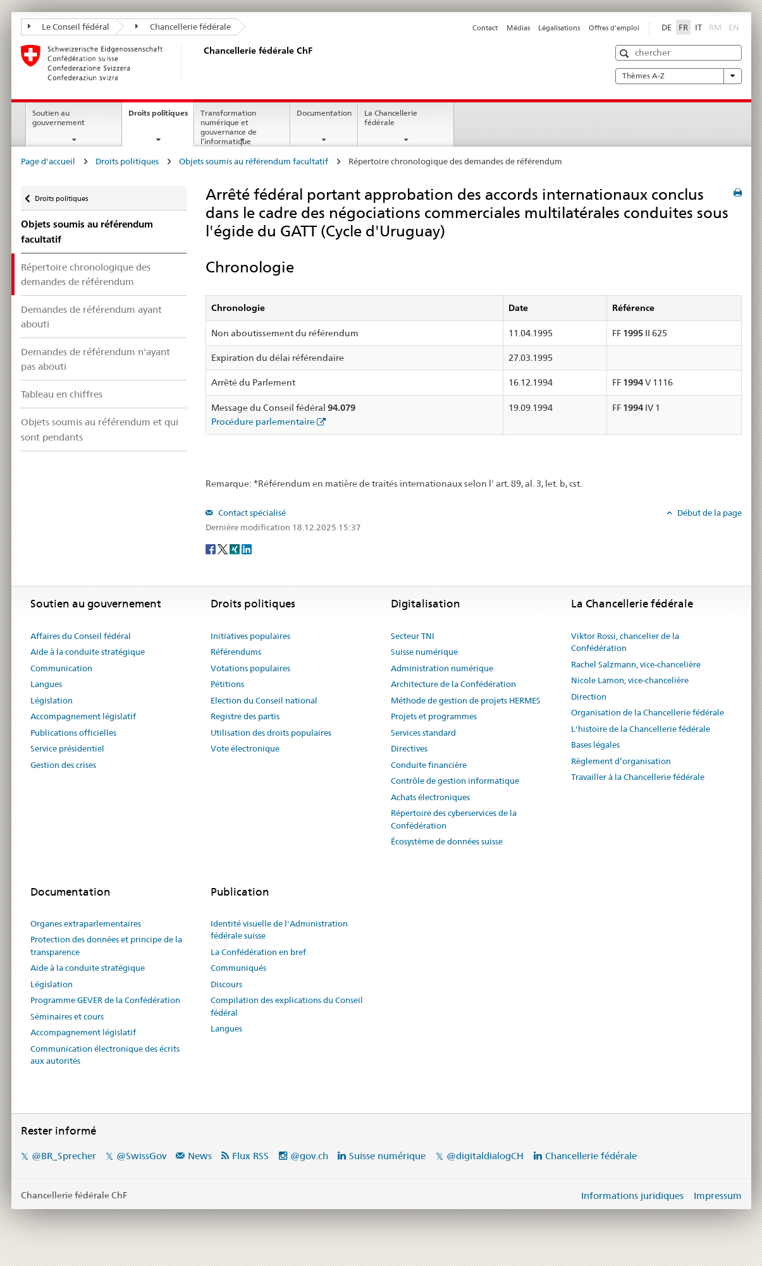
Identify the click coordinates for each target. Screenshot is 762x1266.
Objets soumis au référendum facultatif (253, 161)
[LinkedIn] (247, 548)
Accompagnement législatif (83, 716)
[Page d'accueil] (201, 62)
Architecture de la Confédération (453, 684)
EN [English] (733, 27)
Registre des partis (245, 716)
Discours (226, 984)
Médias (518, 27)
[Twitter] (224, 548)
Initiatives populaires (250, 636)
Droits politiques (161, 116)
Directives (409, 748)
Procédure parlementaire (263, 422)
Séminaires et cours (67, 1016)
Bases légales (595, 745)
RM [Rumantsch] (715, 27)
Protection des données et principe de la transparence (106, 945)
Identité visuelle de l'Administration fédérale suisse (279, 929)
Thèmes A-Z (678, 76)
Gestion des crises (63, 765)
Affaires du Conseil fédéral (80, 636)
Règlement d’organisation (621, 761)
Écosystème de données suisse (447, 841)
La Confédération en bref (258, 952)
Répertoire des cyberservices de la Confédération (454, 819)
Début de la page (708, 513)
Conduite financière (429, 765)
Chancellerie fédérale (183, 26)
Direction (588, 696)
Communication (61, 668)
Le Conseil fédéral (69, 26)
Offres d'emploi (614, 27)
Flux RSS (250, 1156)
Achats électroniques (430, 797)
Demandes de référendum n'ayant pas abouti (95, 359)
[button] (625, 53)
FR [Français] (683, 27)
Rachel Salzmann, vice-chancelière (636, 664)
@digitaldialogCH (485, 1156)
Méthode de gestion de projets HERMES (466, 700)
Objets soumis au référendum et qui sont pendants (99, 429)
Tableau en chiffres (61, 394)
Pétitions (227, 684)
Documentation (324, 113)
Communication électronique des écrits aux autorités (105, 1055)
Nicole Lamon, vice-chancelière (630, 680)
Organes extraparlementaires (85, 923)
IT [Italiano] (698, 27)
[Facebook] (212, 548)
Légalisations (559, 27)
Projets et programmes (434, 716)
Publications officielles (73, 732)
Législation (51, 700)
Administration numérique (442, 668)
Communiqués (238, 968)
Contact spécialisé (251, 513)
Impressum (718, 1196)
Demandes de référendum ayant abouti (91, 316)
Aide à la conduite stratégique (87, 652)
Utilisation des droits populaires (271, 732)
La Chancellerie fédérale (390, 117)
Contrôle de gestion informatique (455, 781)
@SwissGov (141, 1156)
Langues (46, 684)
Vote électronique (245, 748)
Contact (485, 27)
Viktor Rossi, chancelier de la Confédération (625, 642)
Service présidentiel (67, 748)
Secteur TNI (412, 636)
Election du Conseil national (264, 700)
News (200, 1156)
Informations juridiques (632, 1196)
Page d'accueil (48, 161)
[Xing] (236, 548)
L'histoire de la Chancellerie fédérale (640, 729)
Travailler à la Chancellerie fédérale (637, 777)
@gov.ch (309, 1156)
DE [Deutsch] (666, 27)
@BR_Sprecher (64, 1156)
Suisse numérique (424, 652)
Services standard (423, 732)
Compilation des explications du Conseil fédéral (287, 1006)
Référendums (236, 652)
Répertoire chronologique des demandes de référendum (86, 274)
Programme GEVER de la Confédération (105, 1000)
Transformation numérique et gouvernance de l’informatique (228, 126)
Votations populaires (250, 668)
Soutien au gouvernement (58, 117)
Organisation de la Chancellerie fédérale (647, 712)
